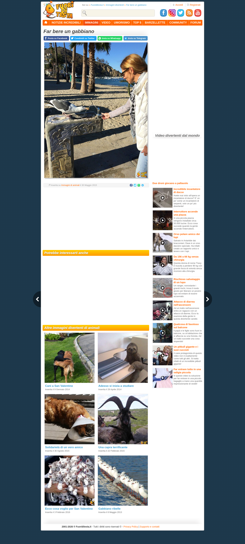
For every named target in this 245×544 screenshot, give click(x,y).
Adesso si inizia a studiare (116, 385)
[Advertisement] (96, 216)
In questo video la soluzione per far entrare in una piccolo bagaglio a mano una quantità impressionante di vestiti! (188, 379)
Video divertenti (168, 135)
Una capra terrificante (112, 447)
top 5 (137, 22)
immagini (91, 22)
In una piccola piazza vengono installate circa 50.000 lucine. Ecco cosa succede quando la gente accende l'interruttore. (186, 223)
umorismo (122, 22)
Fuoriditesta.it (97, 5)
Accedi (178, 4)
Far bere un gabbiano (136, 5)
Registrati (193, 4)
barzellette (155, 22)
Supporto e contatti (149, 526)
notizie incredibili (66, 22)
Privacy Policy (130, 526)
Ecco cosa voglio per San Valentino (69, 508)
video (106, 22)
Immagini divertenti (115, 5)
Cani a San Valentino (59, 385)
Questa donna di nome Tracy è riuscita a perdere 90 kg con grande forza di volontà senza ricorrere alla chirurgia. (188, 267)
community (178, 22)
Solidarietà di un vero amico (64, 447)
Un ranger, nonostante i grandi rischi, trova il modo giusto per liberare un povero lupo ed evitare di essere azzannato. (187, 291)
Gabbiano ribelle (109, 508)
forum (195, 22)
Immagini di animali (70, 185)
